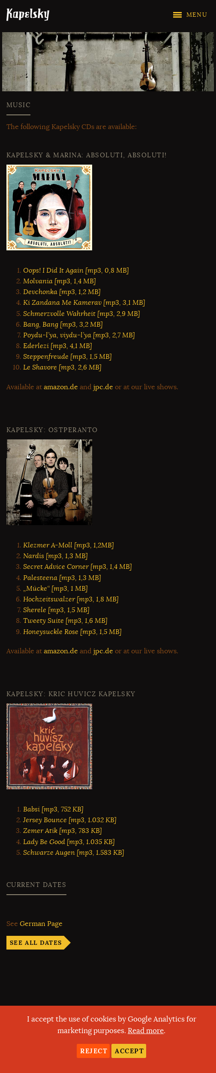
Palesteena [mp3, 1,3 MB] (62, 578)
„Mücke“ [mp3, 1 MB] (55, 588)
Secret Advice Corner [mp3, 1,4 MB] (77, 566)
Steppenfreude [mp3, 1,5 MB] (67, 356)
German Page (41, 924)
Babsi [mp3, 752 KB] (53, 809)
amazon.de (61, 387)
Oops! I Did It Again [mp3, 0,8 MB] (76, 270)
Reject (94, 1051)
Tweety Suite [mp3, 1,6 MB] (65, 620)
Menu (196, 15)
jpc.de (103, 387)
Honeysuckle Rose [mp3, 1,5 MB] (72, 632)
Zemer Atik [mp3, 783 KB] (62, 831)
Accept (129, 1051)
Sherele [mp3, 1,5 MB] (56, 610)
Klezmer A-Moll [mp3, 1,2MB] (68, 545)
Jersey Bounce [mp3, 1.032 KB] (70, 820)
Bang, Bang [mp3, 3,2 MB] (63, 324)
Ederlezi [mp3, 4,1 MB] (57, 346)
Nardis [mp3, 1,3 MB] (55, 556)
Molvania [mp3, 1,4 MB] (59, 281)
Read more (146, 1030)
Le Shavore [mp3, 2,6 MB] (62, 367)
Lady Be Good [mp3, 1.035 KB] (69, 842)
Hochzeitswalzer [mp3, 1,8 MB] (71, 599)
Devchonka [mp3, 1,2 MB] (62, 292)
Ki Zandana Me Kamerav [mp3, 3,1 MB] (84, 302)
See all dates (36, 943)
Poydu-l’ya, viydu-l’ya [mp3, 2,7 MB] (79, 335)
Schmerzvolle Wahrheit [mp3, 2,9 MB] (81, 314)
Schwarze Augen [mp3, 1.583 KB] (73, 852)
